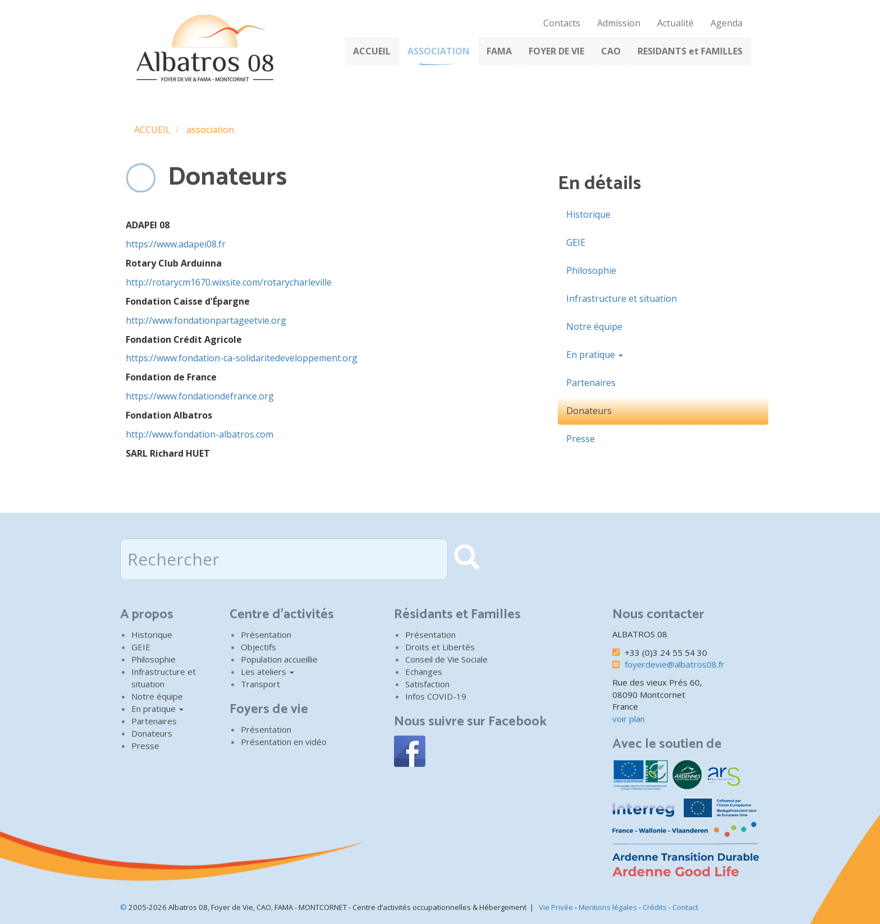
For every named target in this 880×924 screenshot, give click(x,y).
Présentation (266, 634)
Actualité (675, 23)
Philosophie (591, 270)
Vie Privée (556, 907)
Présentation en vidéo (284, 741)
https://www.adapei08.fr (176, 244)
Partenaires (591, 382)
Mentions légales (608, 907)
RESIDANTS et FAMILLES (690, 51)
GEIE (575, 242)
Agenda (726, 23)
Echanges (423, 671)
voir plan (628, 718)
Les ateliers (267, 671)
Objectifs (258, 646)
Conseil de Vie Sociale (446, 659)
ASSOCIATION (438, 51)
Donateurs (589, 410)
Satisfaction (427, 683)
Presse (580, 439)
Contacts (561, 23)
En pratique (594, 354)
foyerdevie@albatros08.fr (675, 664)
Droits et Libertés (440, 646)
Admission (618, 23)
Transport (260, 683)
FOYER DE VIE (556, 51)
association (210, 129)
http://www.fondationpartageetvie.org (206, 320)
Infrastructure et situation (621, 298)
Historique (588, 214)
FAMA (499, 51)
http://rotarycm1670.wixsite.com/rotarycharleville (229, 282)
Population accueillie (279, 659)
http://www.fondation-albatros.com (199, 434)
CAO (611, 51)
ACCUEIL (372, 51)
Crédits (655, 907)
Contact (685, 907)
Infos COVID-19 (435, 696)
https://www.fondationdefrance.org (200, 396)
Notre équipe (594, 326)
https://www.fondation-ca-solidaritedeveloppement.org (242, 358)
